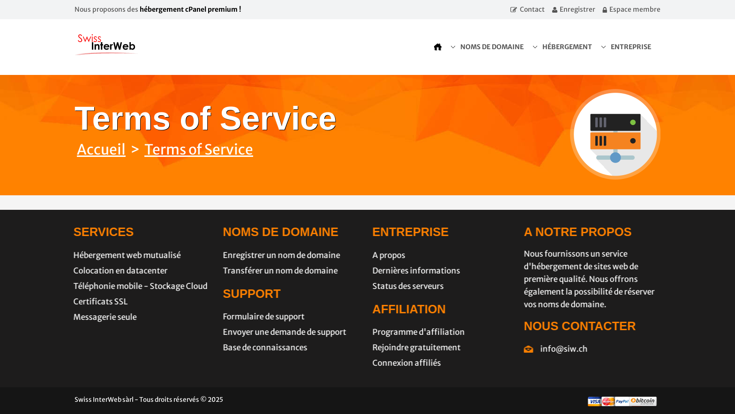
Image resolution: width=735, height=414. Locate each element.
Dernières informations (413, 271)
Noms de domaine (492, 47)
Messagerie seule (102, 317)
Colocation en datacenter (117, 271)
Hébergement (567, 47)
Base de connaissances (262, 347)
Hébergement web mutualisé (124, 255)
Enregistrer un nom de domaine (278, 255)
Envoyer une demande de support (281, 332)
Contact (532, 9)
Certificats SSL (97, 301)
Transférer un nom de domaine (277, 271)
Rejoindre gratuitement (413, 347)
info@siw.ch (567, 349)
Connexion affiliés (403, 363)
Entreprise (631, 47)
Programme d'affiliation (415, 332)
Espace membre (634, 9)
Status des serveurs (405, 286)
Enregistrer (577, 9)
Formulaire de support (260, 316)
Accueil (101, 149)
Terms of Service (198, 149)
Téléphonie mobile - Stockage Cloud (137, 286)
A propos (385, 255)
